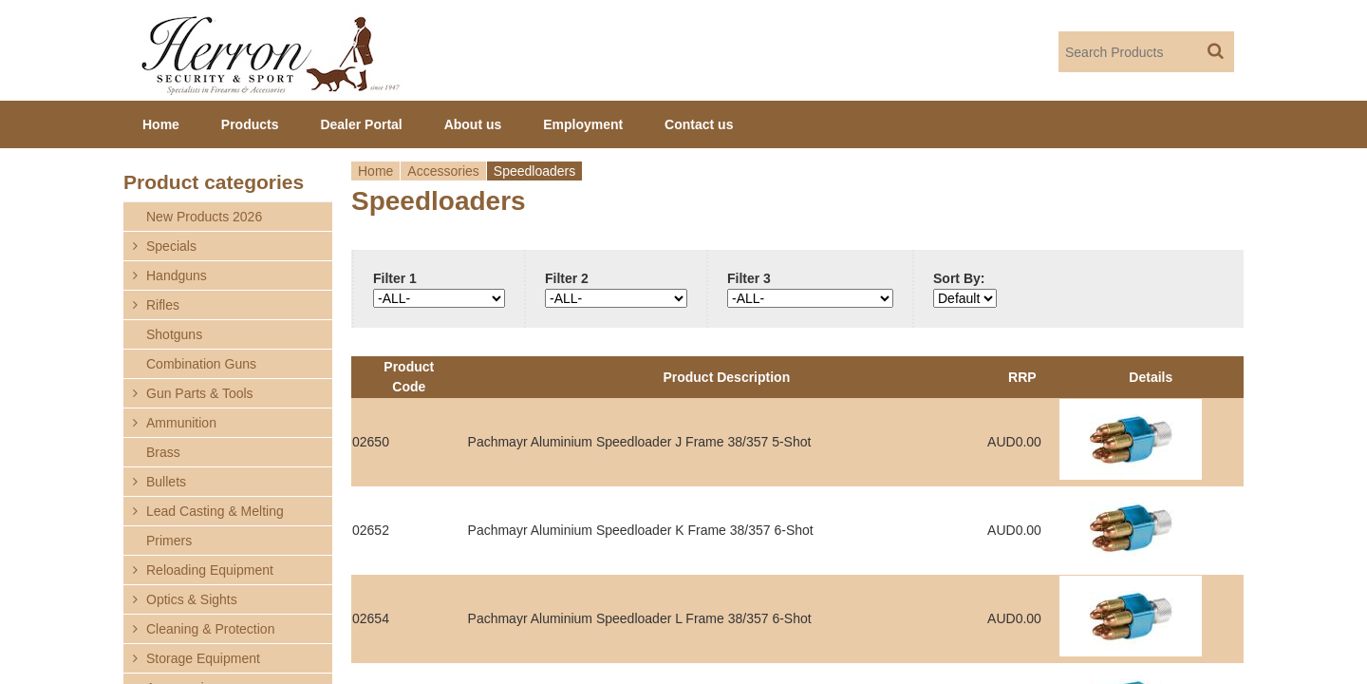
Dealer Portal (361, 124)
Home (375, 171)
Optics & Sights (191, 599)
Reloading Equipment (209, 570)
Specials (171, 246)
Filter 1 (395, 278)
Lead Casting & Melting (215, 511)
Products (250, 124)
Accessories (442, 171)
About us (473, 124)
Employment (583, 124)
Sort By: (958, 278)
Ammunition (181, 422)
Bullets (166, 481)
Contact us (699, 124)
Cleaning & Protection (210, 628)
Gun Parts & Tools (199, 393)
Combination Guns (201, 363)
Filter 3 (749, 278)
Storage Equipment (203, 658)
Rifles (162, 305)
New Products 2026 (204, 216)
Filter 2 (567, 278)
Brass (163, 452)
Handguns (176, 275)
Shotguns (174, 334)
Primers (169, 540)
